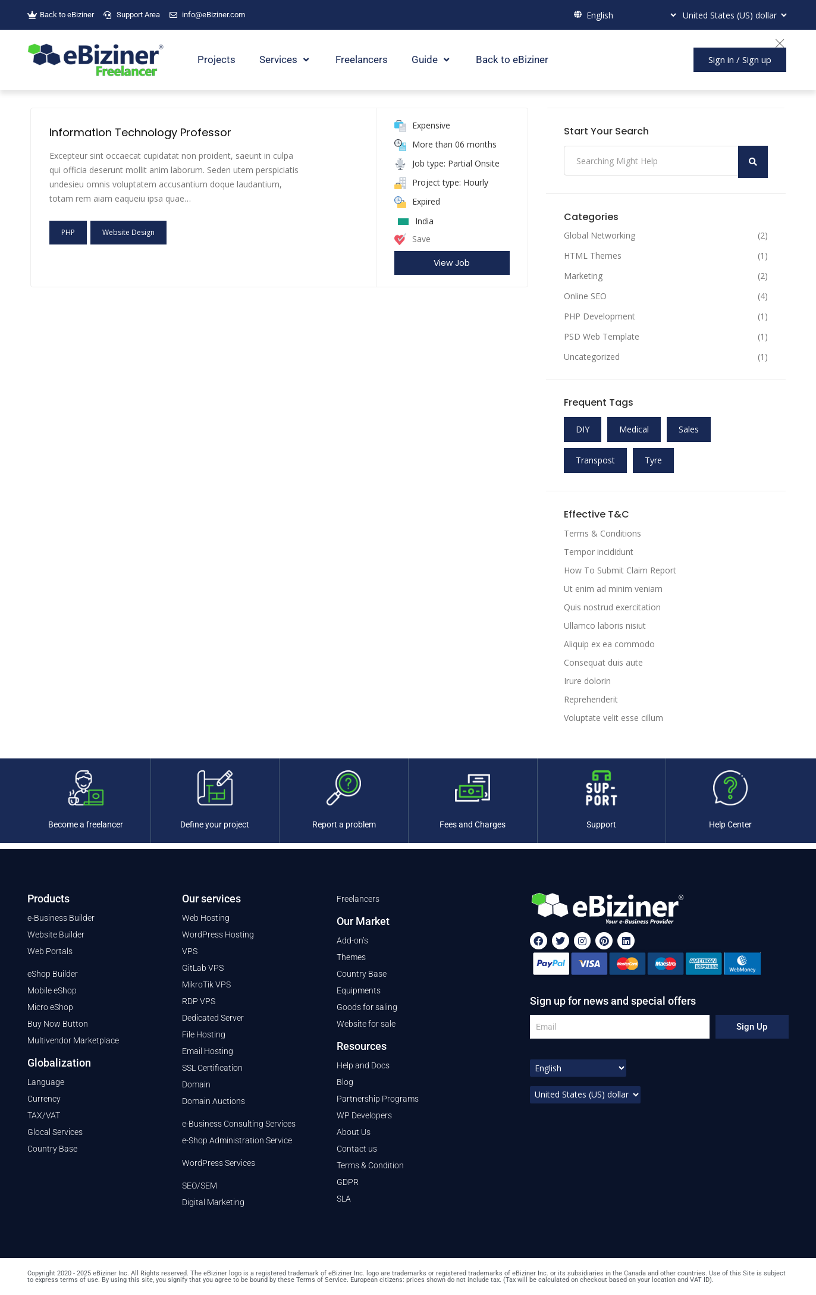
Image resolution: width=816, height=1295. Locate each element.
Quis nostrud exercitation (612, 607)
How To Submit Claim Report (620, 570)
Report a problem (344, 824)
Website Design (128, 232)
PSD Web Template (601, 337)
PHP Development (599, 316)
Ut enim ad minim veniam (613, 588)
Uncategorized (592, 357)
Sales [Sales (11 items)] (689, 429)
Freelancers (361, 59)
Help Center (730, 824)
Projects (216, 59)
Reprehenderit (591, 699)
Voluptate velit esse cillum (613, 717)
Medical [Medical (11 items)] (634, 429)
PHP (68, 232)
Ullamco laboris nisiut (605, 625)
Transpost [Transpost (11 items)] (595, 460)
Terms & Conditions (602, 533)
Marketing (583, 276)
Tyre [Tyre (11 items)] (653, 460)
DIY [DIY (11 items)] (582, 429)
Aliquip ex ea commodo (609, 644)
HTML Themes (593, 256)
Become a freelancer (85, 824)
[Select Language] (630, 15)
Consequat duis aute (603, 662)
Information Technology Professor (140, 132)
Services (285, 60)
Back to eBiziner (512, 59)
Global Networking (599, 235)
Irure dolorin (587, 680)
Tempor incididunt (598, 551)
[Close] (785, 41)
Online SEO (585, 296)
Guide (432, 60)
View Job (452, 263)
